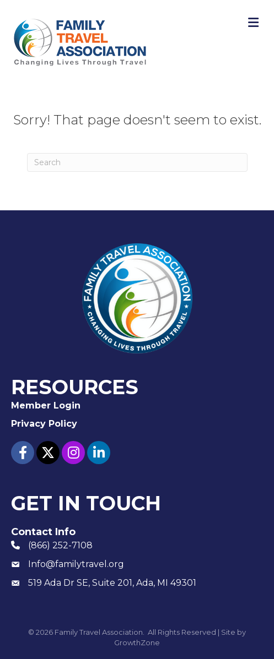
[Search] (137, 162)
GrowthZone (137, 642)
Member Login (45, 405)
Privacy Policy (44, 423)
